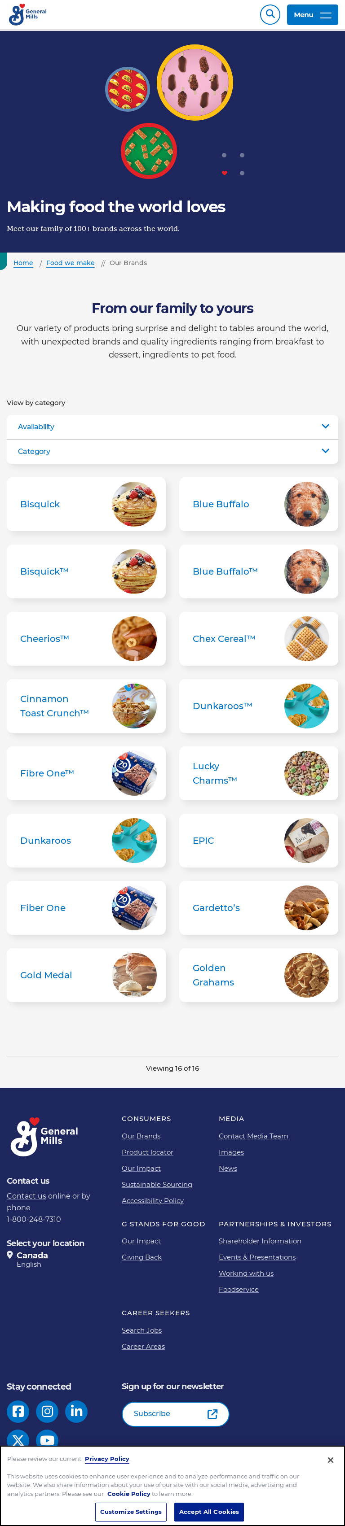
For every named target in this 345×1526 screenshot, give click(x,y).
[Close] (331, 1461)
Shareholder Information (260, 1245)
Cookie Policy (128, 1495)
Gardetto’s (258, 912)
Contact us (26, 1200)
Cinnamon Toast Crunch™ (86, 710)
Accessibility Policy (153, 1205)
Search (270, 17)
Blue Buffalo (258, 509)
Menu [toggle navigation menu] (313, 17)
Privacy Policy (107, 1460)
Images (231, 1156)
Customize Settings (131, 1513)
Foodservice (239, 1294)
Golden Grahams (258, 980)
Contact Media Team (253, 1140)
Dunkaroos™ (258, 710)
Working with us (246, 1277)
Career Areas (143, 1351)
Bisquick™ (86, 576)
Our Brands (141, 1140)
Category (34, 456)
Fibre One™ (86, 778)
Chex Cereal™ (258, 643)
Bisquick (86, 509)
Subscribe (152, 1418)
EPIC (258, 845)
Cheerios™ (86, 643)
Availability (36, 431)
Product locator (147, 1156)
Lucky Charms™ (258, 778)
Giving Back (142, 1261)
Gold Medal (86, 980)
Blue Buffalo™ (258, 576)
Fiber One (86, 912)
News (228, 1172)
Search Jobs (142, 1334)
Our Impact (141, 1172)
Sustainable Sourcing (157, 1189)
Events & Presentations (257, 1261)
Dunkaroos (86, 845)
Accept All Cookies (209, 1513)
